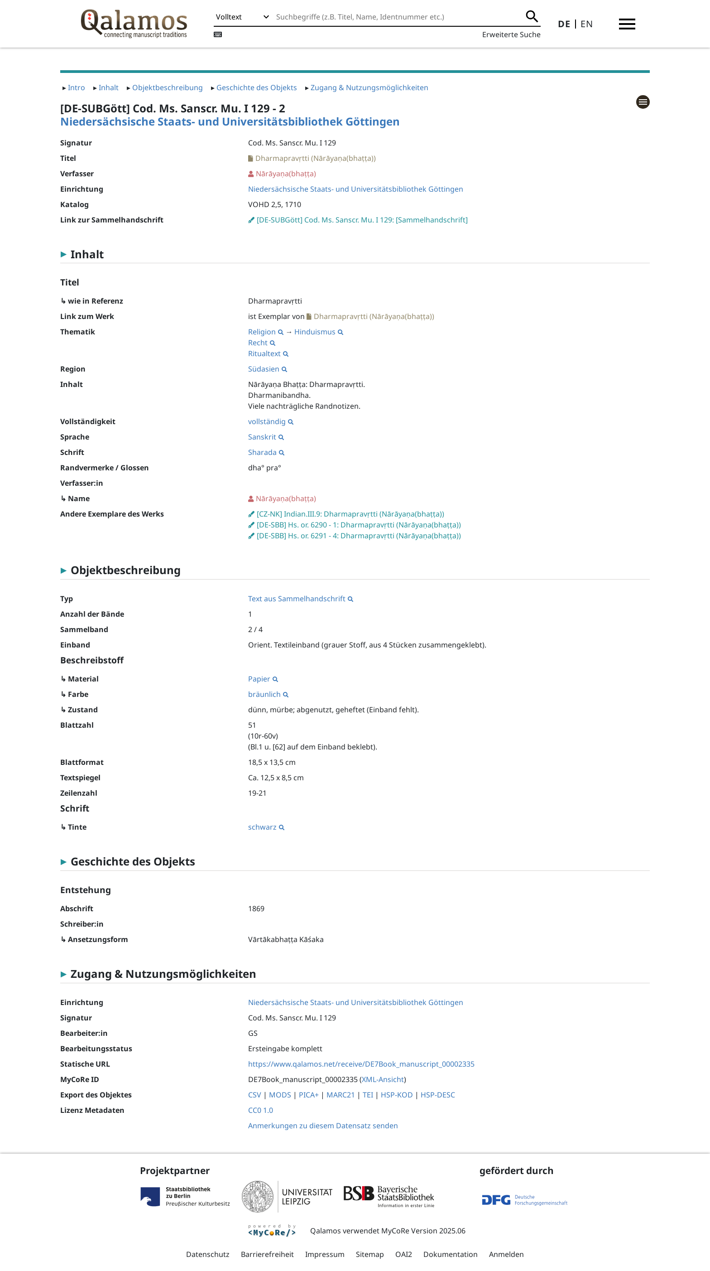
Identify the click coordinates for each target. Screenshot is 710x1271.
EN (586, 24)
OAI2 (403, 1254)
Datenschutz (208, 1254)
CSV (254, 1095)
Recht (261, 343)
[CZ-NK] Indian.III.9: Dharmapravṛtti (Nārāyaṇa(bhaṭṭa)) (350, 514)
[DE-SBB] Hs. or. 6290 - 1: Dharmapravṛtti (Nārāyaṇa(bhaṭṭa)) (359, 525)
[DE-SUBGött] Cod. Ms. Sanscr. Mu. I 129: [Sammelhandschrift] (362, 220)
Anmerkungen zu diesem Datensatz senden (323, 1126)
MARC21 (340, 1095)
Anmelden (506, 1254)
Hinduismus (318, 332)
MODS (280, 1095)
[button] (627, 24)
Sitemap (370, 1254)
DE (564, 24)
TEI (368, 1095)
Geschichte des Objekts (256, 87)
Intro (76, 87)
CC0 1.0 (260, 1110)
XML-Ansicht (383, 1079)
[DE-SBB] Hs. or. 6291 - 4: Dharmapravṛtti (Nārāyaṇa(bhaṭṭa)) (359, 536)
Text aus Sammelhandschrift (300, 599)
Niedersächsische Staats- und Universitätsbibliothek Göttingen (230, 121)
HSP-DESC (438, 1095)
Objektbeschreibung (167, 87)
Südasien (267, 369)
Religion (265, 332)
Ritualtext (268, 353)
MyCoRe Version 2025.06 (423, 1231)
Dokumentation (450, 1254)
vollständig (270, 421)
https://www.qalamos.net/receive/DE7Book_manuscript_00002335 (361, 1064)
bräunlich (268, 694)
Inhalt (109, 87)
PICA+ (309, 1095)
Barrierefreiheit (267, 1254)
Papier (263, 679)
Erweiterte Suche (511, 34)
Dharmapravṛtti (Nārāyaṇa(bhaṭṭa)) (315, 158)
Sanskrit (266, 437)
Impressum (325, 1254)
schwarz (266, 827)
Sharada (266, 452)
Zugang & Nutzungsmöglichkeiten (369, 87)
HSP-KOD (397, 1095)
